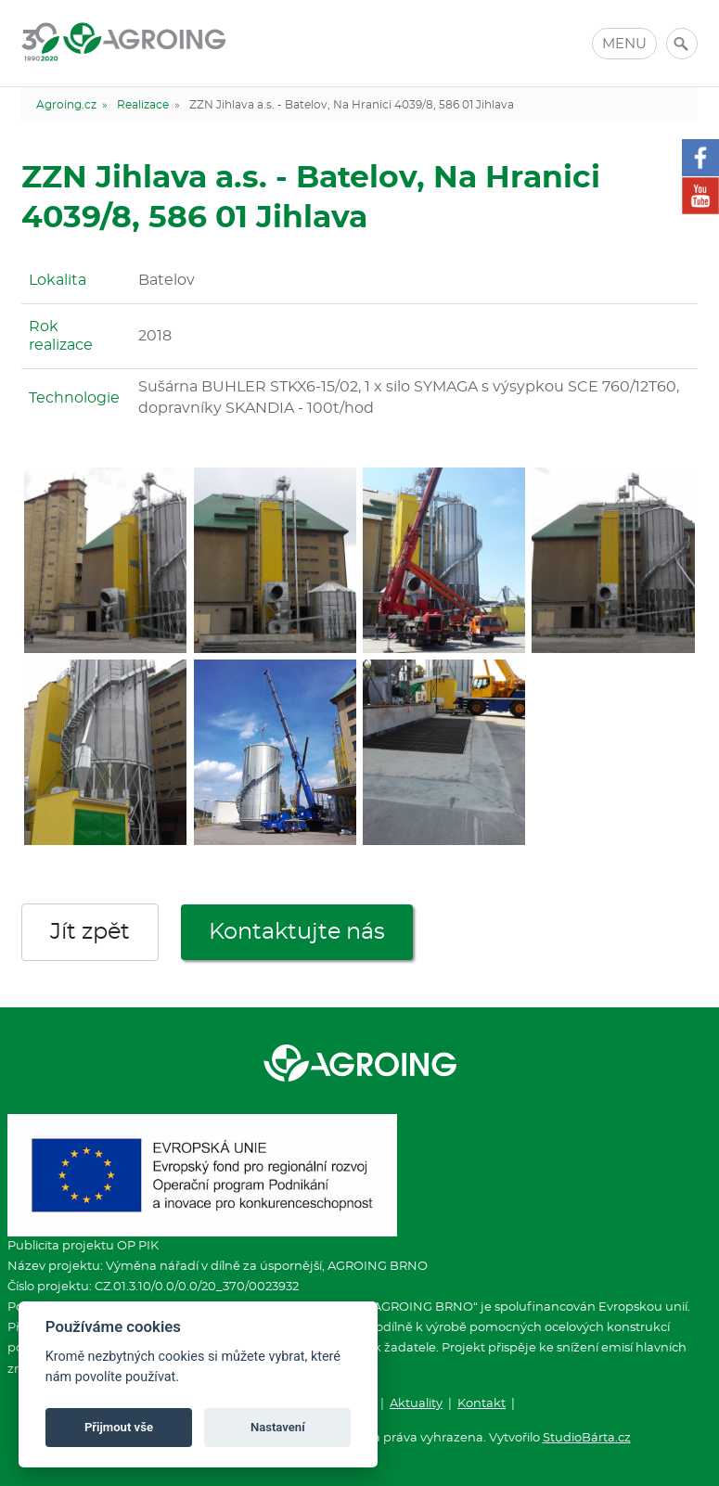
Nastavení (277, 1427)
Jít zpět (90, 932)
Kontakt (481, 1404)
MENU (624, 44)
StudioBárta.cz (587, 1438)
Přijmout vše (118, 1427)
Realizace (143, 104)
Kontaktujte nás (297, 932)
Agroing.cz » (72, 104)
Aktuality (416, 1404)
